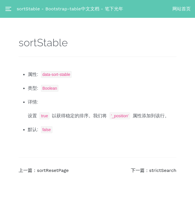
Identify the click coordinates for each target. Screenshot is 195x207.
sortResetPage (53, 170)
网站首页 (181, 9)
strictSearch (162, 170)
